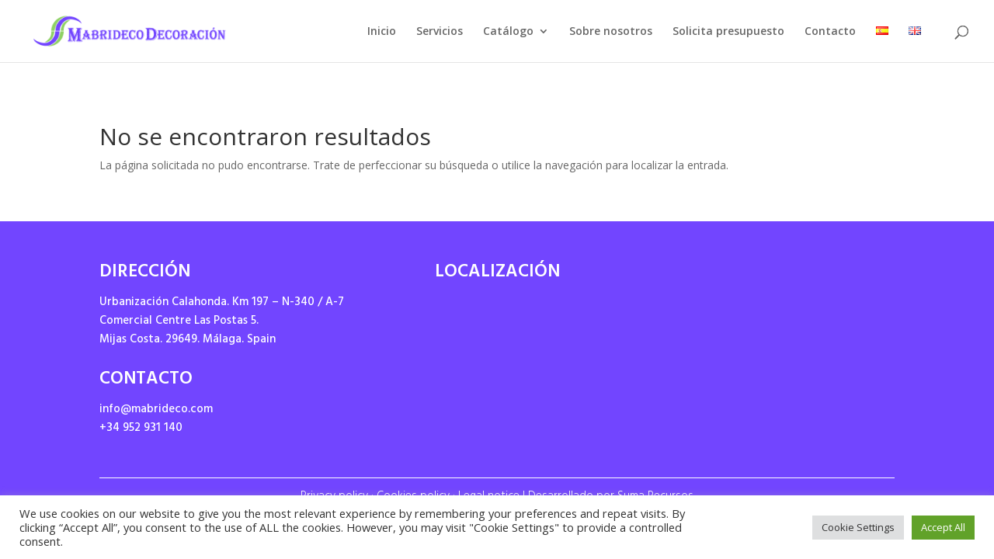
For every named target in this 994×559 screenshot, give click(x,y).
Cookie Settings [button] (858, 527)
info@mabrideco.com (156, 410)
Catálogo (508, 32)
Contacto (830, 32)
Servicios (439, 32)
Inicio (381, 32)
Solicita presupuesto (728, 32)
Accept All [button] (943, 527)
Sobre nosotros (610, 32)
